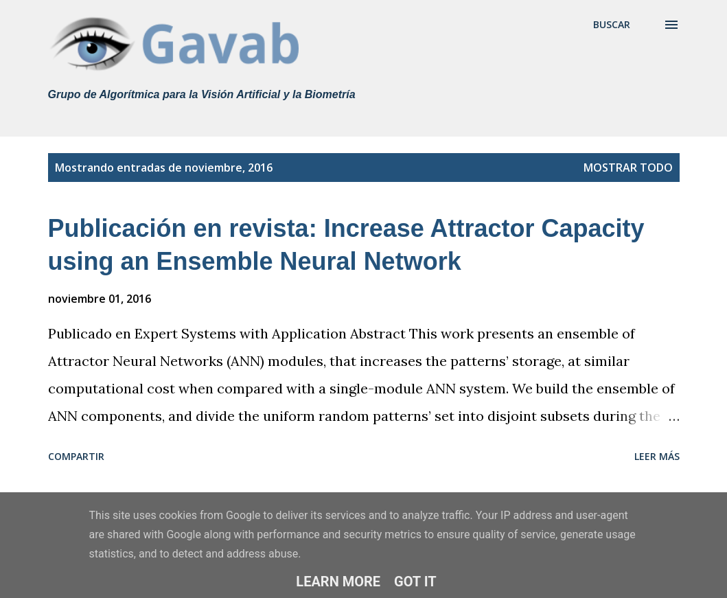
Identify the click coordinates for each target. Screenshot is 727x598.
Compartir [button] (76, 456)
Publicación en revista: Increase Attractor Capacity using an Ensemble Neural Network (346, 244)
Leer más (657, 456)
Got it (415, 581)
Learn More (338, 581)
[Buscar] (611, 24)
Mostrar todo (628, 167)
